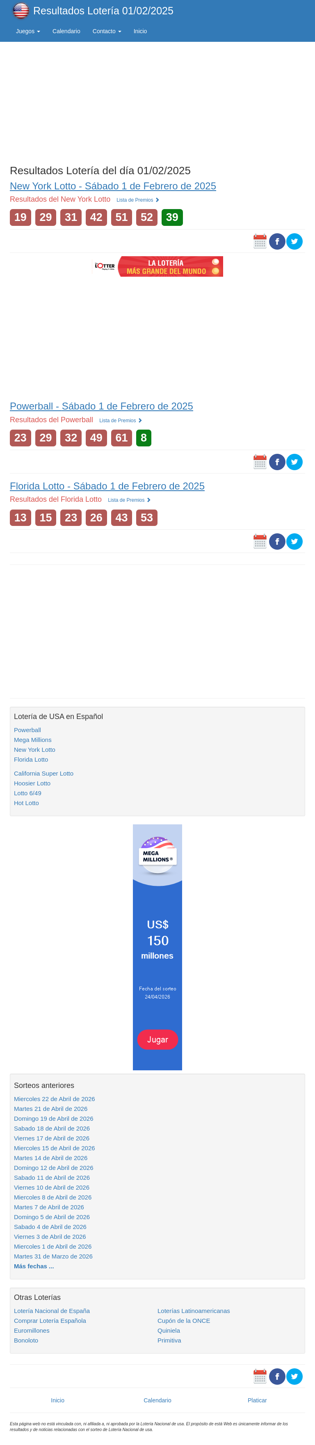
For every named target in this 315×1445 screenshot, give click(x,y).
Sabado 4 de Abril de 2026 (50, 1226)
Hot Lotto (26, 802)
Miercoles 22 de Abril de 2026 (54, 1098)
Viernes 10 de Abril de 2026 (51, 1187)
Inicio (140, 31)
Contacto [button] (107, 31)
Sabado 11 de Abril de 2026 (52, 1177)
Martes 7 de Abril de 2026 (49, 1207)
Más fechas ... (34, 1266)
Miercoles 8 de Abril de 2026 (52, 1197)
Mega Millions (33, 739)
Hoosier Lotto (32, 783)
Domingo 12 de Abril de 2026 (53, 1167)
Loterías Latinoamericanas (194, 1310)
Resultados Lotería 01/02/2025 (103, 10)
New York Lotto (34, 749)
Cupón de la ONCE (184, 1320)
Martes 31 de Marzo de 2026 (53, 1256)
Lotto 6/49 (27, 793)
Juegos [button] (28, 31)
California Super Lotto (43, 773)
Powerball (27, 729)
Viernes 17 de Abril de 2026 (51, 1138)
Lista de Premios (138, 200)
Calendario (66, 31)
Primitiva (169, 1340)
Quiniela (169, 1330)
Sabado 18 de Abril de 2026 (52, 1128)
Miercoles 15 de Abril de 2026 (54, 1148)
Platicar (257, 1400)
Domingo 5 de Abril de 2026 (52, 1216)
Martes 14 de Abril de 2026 (50, 1157)
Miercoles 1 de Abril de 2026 (52, 1246)
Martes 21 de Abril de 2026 (50, 1108)
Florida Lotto (31, 759)
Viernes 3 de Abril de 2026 (50, 1236)
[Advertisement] (157, 101)
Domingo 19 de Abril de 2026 (53, 1118)
